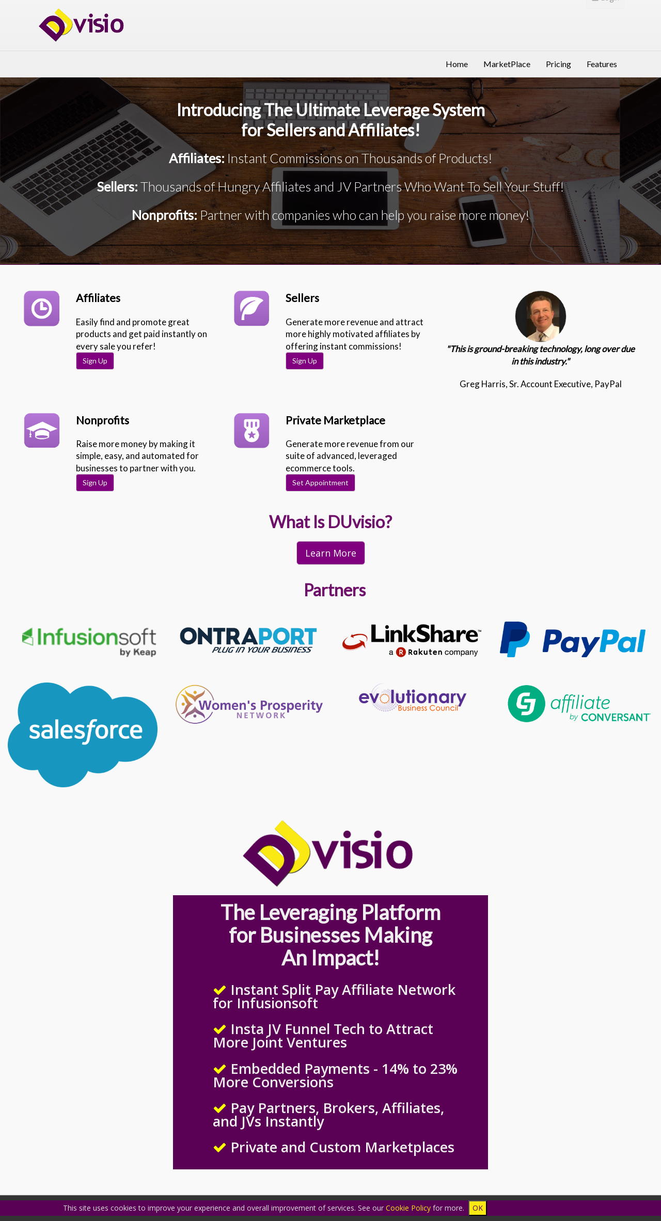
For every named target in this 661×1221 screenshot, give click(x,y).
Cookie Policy (408, 1208)
